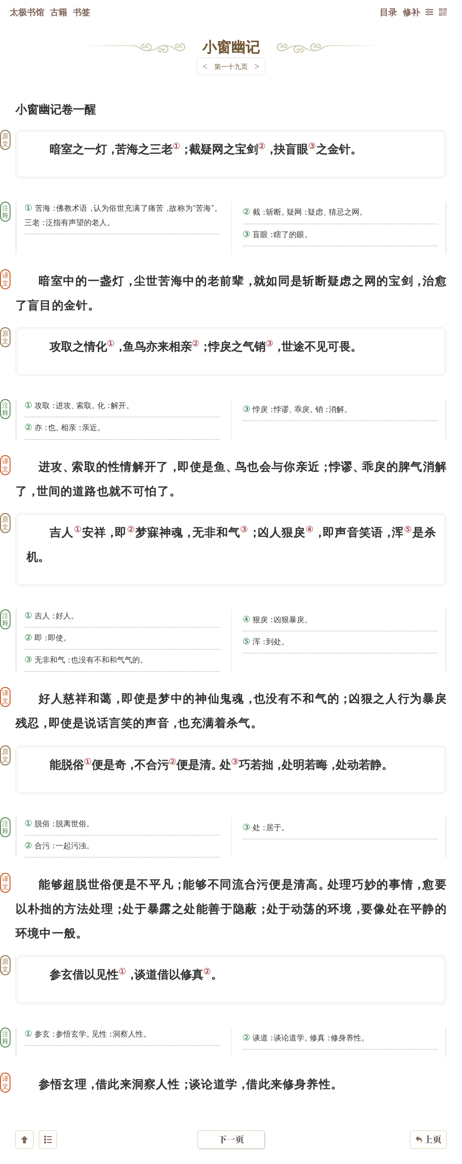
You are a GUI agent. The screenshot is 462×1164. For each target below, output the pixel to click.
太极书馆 (27, 12)
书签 (81, 12)
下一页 (231, 1106)
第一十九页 (231, 66)
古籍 (58, 12)
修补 (411, 12)
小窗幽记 (231, 46)
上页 (428, 1107)
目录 (388, 12)
